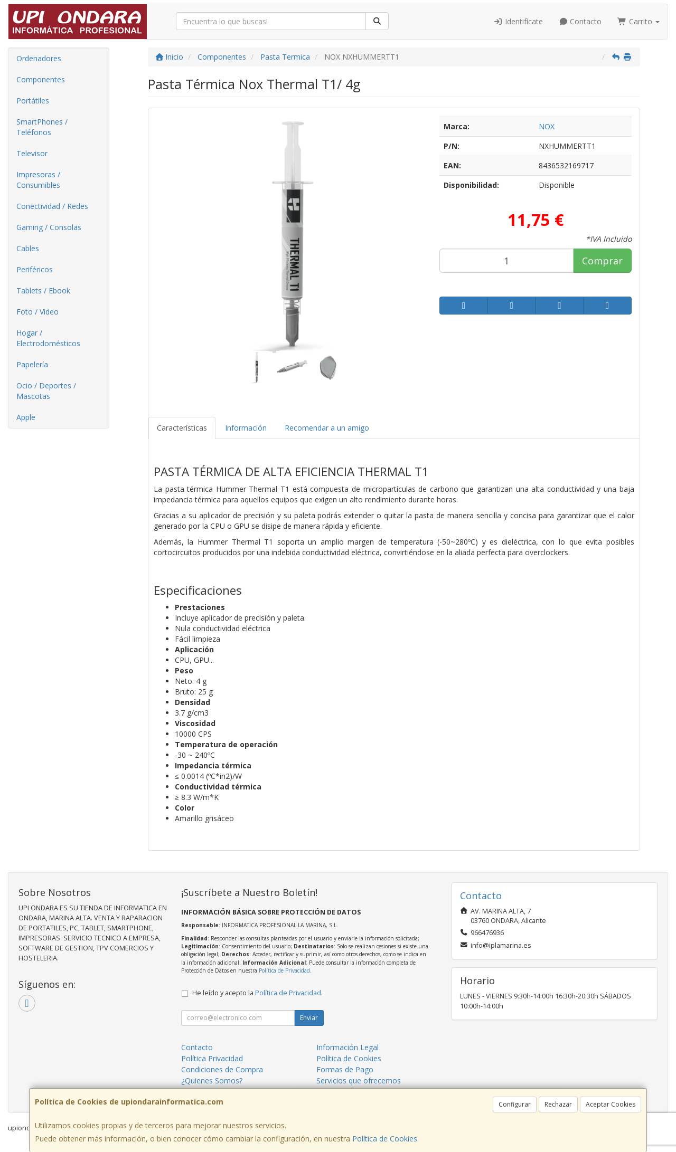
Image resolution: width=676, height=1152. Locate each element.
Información (246, 428)
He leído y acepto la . (257, 992)
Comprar (602, 260)
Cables (27, 248)
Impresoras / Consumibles (38, 179)
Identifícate (518, 21)
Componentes (40, 79)
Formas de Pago (344, 1069)
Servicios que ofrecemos (358, 1080)
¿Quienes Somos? (211, 1080)
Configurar (515, 1104)
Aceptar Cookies (610, 1104)
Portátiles (32, 101)
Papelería (32, 364)
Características (182, 428)
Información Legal (347, 1047)
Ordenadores (38, 58)
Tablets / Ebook (43, 290)
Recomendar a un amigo (327, 428)
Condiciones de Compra (222, 1069)
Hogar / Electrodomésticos (48, 338)
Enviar (309, 1017)
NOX (547, 126)
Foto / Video (37, 312)
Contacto (580, 21)
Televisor (32, 153)
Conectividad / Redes (52, 206)
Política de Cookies (384, 1139)
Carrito (638, 21)
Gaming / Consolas (48, 227)
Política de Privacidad (284, 970)
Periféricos (34, 269)
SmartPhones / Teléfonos (42, 127)
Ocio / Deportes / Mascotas (46, 390)
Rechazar (558, 1104)
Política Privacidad (212, 1058)
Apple (25, 417)
